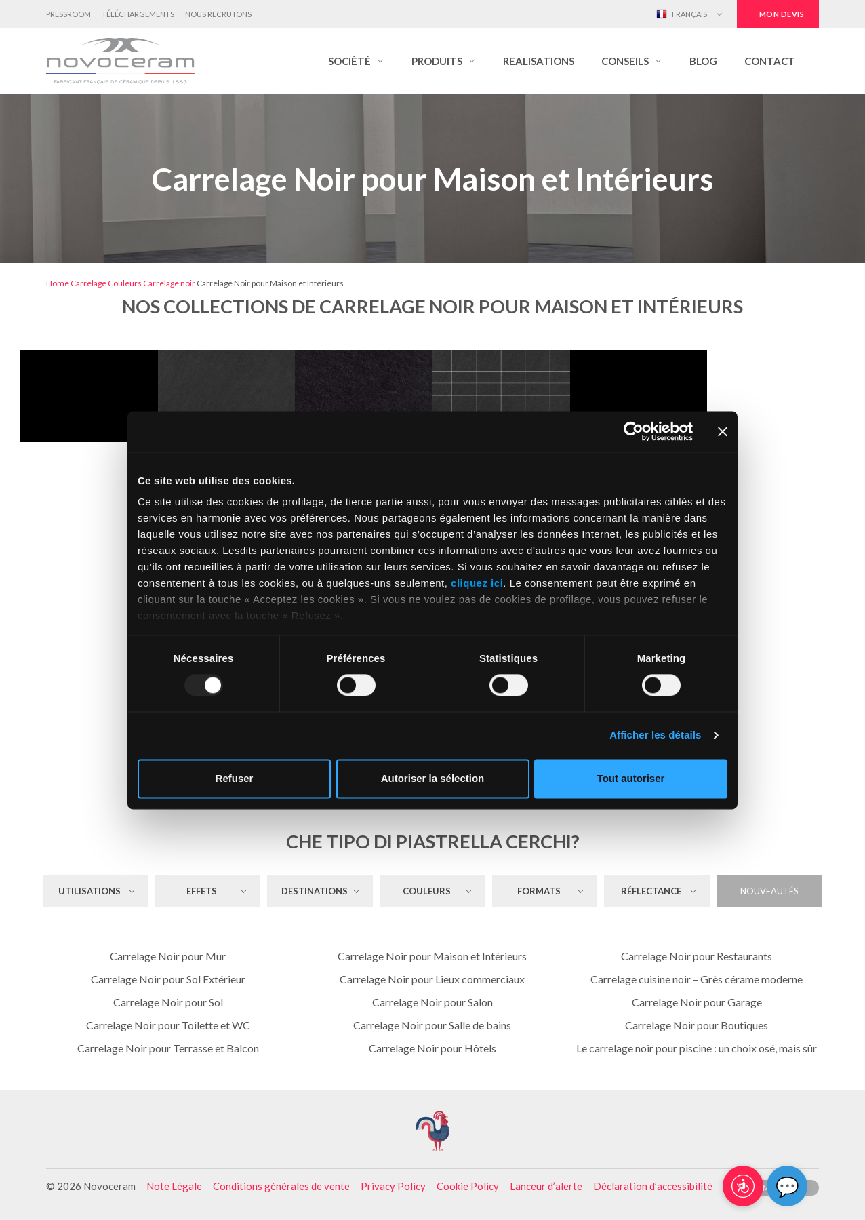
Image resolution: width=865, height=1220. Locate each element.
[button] (356, 61)
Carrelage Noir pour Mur (168, 955)
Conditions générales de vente (281, 1186)
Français (681, 14)
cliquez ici (477, 583)
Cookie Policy (468, 1186)
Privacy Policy (393, 1186)
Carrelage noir (169, 283)
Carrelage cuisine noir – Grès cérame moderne (696, 978)
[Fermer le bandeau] (722, 431)
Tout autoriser (631, 778)
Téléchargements (138, 13)
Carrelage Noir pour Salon (432, 1002)
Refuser (235, 778)
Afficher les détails (655, 735)
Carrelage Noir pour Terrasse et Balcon (168, 1048)
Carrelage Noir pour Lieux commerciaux (432, 978)
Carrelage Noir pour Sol (168, 1002)
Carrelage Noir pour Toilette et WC (168, 1025)
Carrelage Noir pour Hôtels (432, 1048)
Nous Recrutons (218, 13)
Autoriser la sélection (433, 778)
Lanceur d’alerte (546, 1186)
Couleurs (125, 283)
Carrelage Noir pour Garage (697, 1002)
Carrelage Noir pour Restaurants (696, 955)
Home (57, 283)
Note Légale (174, 1186)
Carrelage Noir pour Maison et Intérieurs (432, 955)
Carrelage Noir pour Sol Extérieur (168, 978)
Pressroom (68, 13)
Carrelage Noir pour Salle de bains (432, 1025)
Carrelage (88, 283)
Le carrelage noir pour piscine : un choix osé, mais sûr (696, 1048)
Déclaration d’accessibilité (652, 1186)
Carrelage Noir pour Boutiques (696, 1025)
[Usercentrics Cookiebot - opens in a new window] (633, 431)
